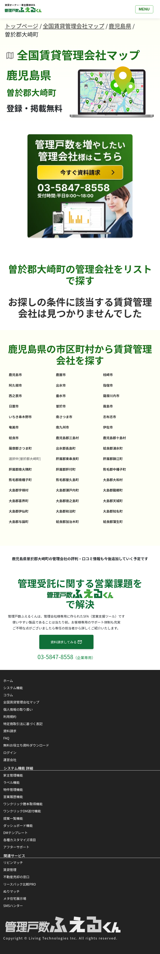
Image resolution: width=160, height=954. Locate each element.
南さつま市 (64, 416)
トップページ (21, 26)
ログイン (9, 752)
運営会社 (9, 759)
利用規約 (9, 716)
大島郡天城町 (113, 500)
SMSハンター (13, 905)
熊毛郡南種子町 (20, 479)
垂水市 (61, 395)
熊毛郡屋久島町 (67, 479)
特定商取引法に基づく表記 (23, 723)
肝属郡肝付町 (65, 469)
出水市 (61, 385)
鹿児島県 (120, 26)
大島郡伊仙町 (18, 511)
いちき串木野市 (20, 416)
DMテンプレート (15, 832)
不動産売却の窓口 (16, 876)
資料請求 (9, 730)
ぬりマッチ (11, 891)
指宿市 (108, 385)
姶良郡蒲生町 (113, 521)
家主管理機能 (13, 775)
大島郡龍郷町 (113, 490)
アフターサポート (16, 846)
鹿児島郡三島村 (67, 437)
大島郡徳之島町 (67, 500)
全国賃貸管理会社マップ (73, 26)
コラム (8, 694)
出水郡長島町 (65, 448)
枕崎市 (108, 374)
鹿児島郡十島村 (114, 437)
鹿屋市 (61, 374)
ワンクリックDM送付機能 (22, 810)
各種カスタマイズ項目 (19, 839)
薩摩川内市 (111, 395)
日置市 (14, 406)
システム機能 (13, 687)
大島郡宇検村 (18, 490)
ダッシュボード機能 (18, 825)
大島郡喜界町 (18, 500)
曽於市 (61, 406)
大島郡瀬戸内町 (67, 490)
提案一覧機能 (13, 818)
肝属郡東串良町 (67, 458)
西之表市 (15, 395)
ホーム (8, 680)
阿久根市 (15, 385)
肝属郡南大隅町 (20, 469)
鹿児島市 (15, 374)
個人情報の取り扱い (18, 709)
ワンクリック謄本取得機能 (23, 803)
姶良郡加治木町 (67, 521)
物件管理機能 (13, 789)
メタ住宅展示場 (14, 898)
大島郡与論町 (18, 521)
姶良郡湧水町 (113, 448)
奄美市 (14, 427)
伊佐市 (108, 427)
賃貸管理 (9, 869)
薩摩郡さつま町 (20, 448)
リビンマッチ (13, 862)
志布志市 (109, 416)
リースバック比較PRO (19, 884)
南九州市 (62, 427)
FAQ (6, 738)
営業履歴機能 (13, 796)
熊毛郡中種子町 (114, 469)
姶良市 (14, 437)
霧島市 (108, 406)
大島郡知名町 (113, 511)
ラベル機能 (11, 782)
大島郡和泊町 (65, 511)
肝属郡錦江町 (113, 458)
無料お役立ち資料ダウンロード (26, 745)
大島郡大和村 (113, 479)
